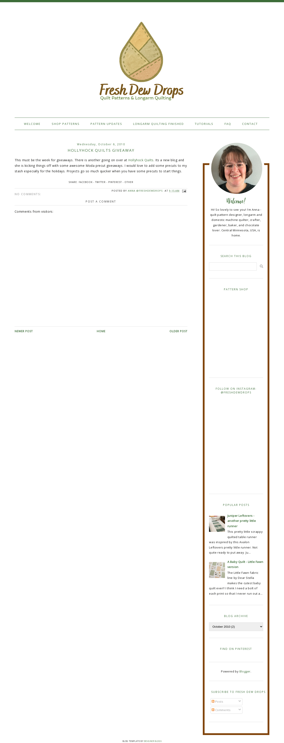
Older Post (178, 331)
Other (128, 182)
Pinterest (115, 182)
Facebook (86, 182)
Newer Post (24, 331)
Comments (221, 710)
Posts (217, 702)
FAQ (228, 124)
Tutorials (204, 124)
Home (101, 331)
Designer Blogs (153, 741)
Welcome (32, 124)
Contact (250, 124)
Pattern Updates (106, 124)
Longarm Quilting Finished (158, 124)
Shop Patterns (66, 124)
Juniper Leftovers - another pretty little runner (241, 521)
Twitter (100, 182)
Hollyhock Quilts (141, 160)
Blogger (244, 671)
